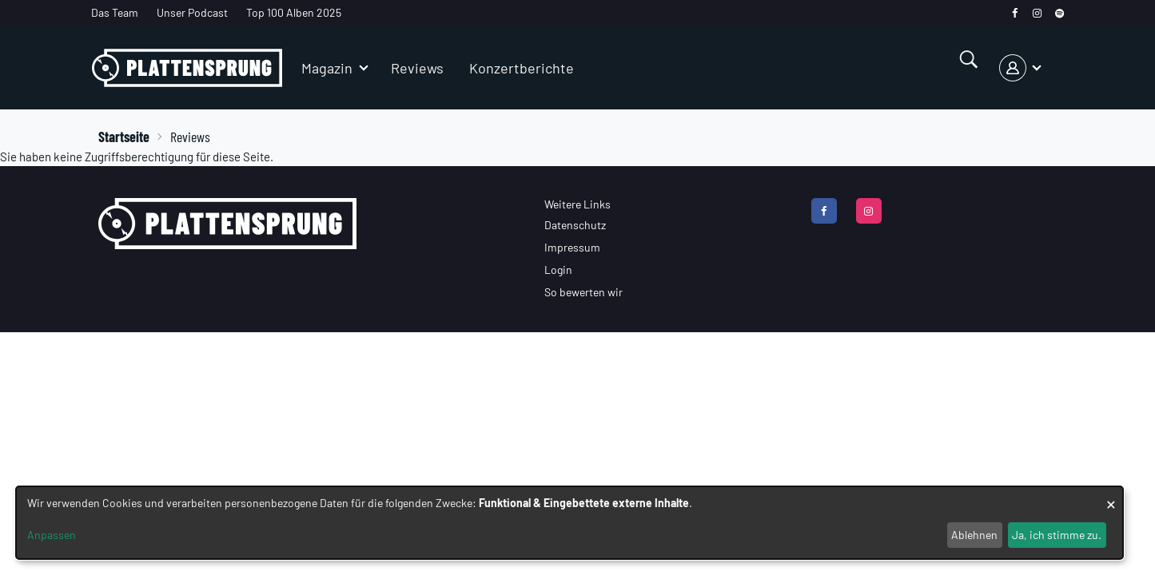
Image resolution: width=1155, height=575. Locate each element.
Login (558, 269)
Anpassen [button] (51, 534)
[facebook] (1015, 13)
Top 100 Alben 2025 (293, 12)
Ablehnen (974, 534)
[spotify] (1059, 13)
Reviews (417, 68)
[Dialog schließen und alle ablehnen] (1111, 496)
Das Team (114, 12)
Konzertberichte (521, 68)
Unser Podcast (192, 12)
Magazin (326, 68)
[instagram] (1037, 13)
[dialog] (569, 522)
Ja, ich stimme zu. (1056, 534)
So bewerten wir (583, 292)
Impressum (572, 247)
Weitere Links (577, 204)
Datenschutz (575, 225)
